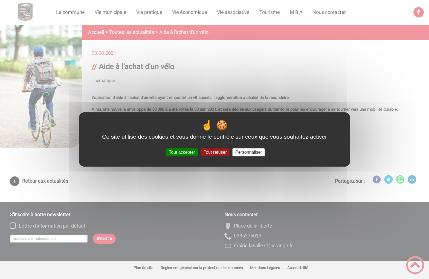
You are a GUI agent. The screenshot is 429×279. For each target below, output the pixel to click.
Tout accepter (182, 152)
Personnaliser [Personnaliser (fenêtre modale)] (248, 152)
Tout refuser (215, 152)
